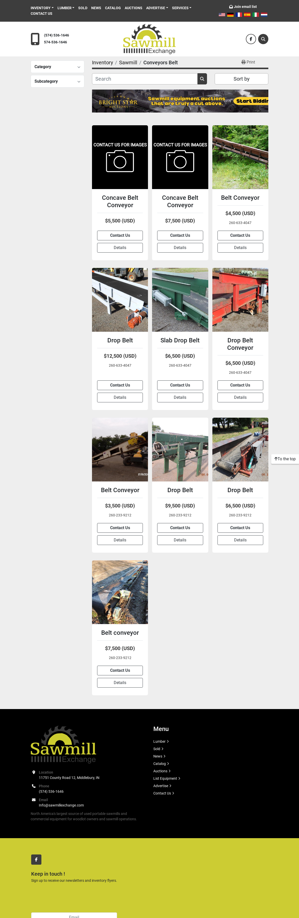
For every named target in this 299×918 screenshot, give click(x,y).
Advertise (155, 8)
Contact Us (41, 13)
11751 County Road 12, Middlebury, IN (69, 778)
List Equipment (165, 778)
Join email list (245, 7)
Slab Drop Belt (180, 340)
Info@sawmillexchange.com (61, 805)
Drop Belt (120, 340)
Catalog (113, 8)
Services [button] (180, 8)
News (96, 8)
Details (120, 247)
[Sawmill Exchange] (63, 744)
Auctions (133, 8)
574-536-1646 (55, 42)
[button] (42, 8)
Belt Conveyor (240, 197)
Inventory (41, 8)
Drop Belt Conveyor (240, 344)
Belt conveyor (120, 632)
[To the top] (285, 459)
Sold (82, 8)
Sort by (241, 79)
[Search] (263, 39)
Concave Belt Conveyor (120, 201)
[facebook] (251, 39)
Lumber (64, 8)
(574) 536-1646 (56, 35)
